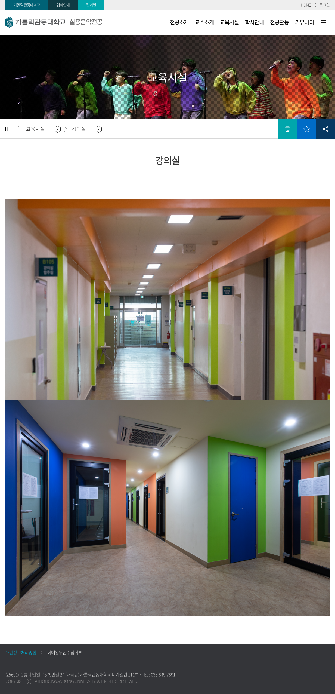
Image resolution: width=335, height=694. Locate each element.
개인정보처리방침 (20, 652)
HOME (306, 4)
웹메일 (91, 4)
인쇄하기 (287, 129)
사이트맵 (323, 22)
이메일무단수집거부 (64, 652)
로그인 (325, 4)
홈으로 (11, 129)
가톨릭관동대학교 (27, 4)
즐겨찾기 (306, 129)
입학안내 (63, 4)
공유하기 (325, 129)
